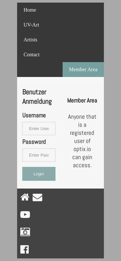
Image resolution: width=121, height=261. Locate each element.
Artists (30, 39)
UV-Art (31, 24)
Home (30, 10)
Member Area (83, 69)
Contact (32, 54)
